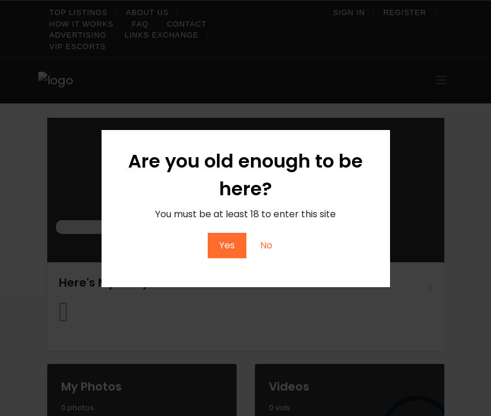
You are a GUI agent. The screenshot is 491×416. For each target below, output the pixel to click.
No (266, 244)
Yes (227, 244)
